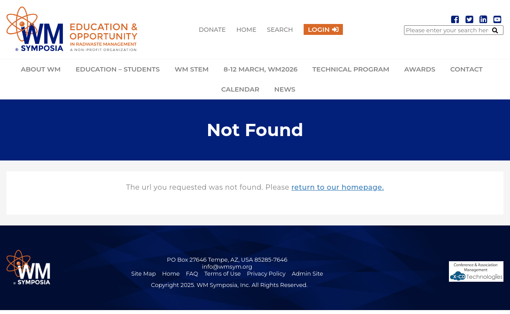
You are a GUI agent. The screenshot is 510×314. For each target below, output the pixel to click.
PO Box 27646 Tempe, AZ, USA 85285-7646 (227, 259)
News (284, 89)
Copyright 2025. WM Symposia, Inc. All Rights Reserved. (229, 284)
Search (280, 30)
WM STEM (192, 69)
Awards (419, 69)
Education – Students (117, 69)
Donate (212, 30)
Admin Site (307, 273)
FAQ (192, 273)
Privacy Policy (266, 273)
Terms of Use (222, 273)
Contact (466, 69)
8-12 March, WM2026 (261, 69)
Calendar (240, 89)
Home (246, 30)
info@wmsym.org (227, 266)
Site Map (143, 273)
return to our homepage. (337, 187)
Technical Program (350, 69)
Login (319, 29)
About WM (41, 69)
